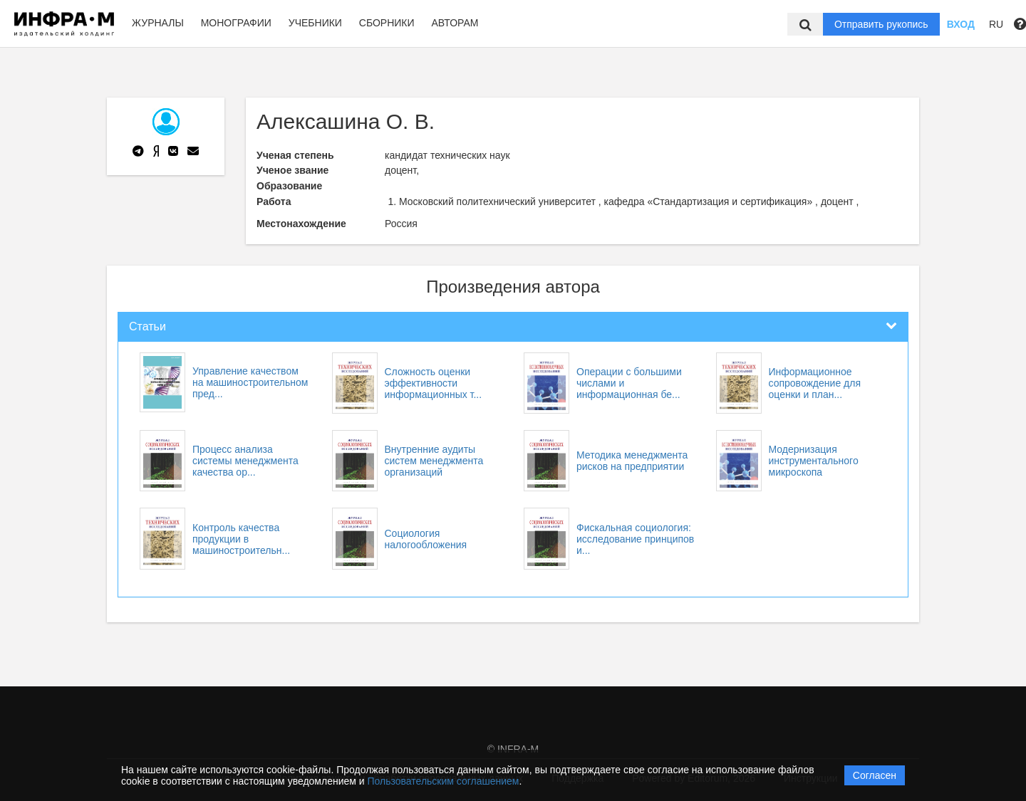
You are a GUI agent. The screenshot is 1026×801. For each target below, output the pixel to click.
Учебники (315, 22)
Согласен (874, 775)
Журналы (158, 22)
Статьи (147, 326)
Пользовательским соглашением (443, 781)
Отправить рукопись (881, 24)
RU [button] (996, 24)
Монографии (236, 22)
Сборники (387, 22)
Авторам (454, 22)
